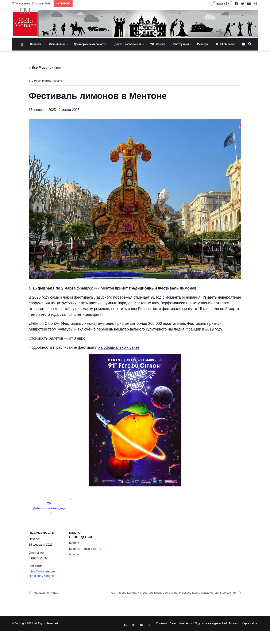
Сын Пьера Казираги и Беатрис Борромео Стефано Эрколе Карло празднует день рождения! (163, 592)
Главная (161, 623)
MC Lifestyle (157, 44)
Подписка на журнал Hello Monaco (217, 623)
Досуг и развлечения (128, 44)
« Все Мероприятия (45, 67)
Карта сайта (249, 623)
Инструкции (181, 44)
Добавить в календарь (49, 508)
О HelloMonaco (225, 44)
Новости (35, 44)
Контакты (185, 623)
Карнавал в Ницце (47, 592)
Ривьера (202, 44)
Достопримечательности (90, 44)
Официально (57, 44)
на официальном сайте (118, 347)
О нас (173, 623)
